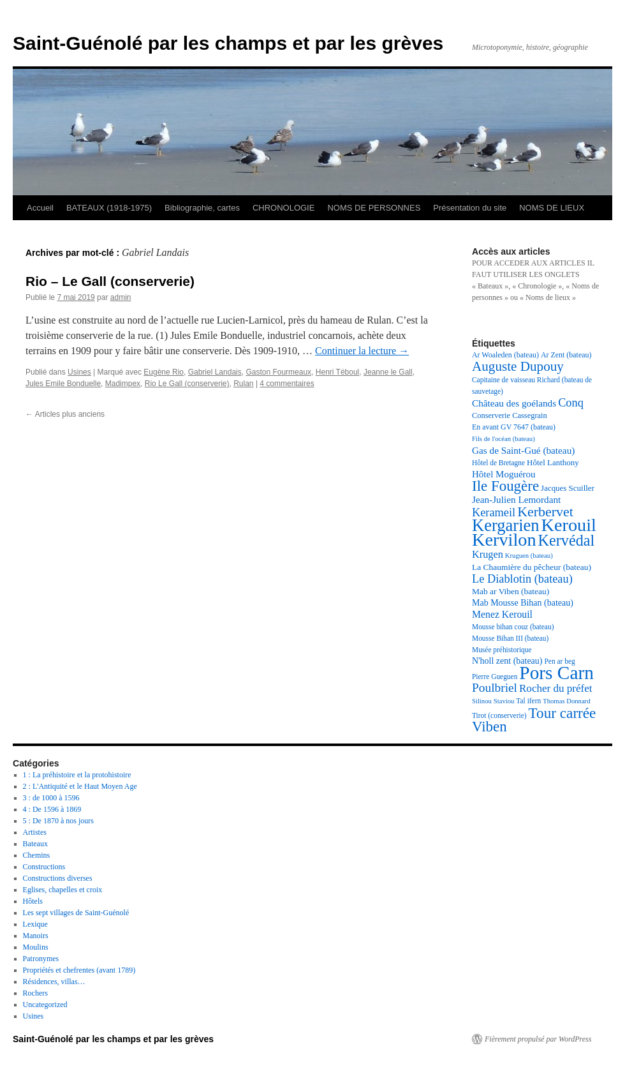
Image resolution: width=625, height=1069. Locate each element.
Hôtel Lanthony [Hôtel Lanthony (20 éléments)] (553, 462)
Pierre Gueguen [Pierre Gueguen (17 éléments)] (494, 676)
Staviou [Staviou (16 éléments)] (504, 701)
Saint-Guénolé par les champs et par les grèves (228, 43)
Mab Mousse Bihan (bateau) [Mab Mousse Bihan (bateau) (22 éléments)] (522, 603)
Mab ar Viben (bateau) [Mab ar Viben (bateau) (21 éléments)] (510, 591)
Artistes (35, 832)
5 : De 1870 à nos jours (58, 820)
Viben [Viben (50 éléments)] (489, 727)
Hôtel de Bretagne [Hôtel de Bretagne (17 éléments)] (498, 463)
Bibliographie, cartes (202, 208)
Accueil (40, 208)
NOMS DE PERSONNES (373, 208)
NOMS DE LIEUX (551, 208)
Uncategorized (45, 1004)
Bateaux (35, 843)
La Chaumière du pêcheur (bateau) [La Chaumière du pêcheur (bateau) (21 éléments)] (531, 567)
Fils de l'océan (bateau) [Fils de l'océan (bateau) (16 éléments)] (503, 438)
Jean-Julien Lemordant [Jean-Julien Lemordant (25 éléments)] (516, 499)
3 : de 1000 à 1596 (51, 797)
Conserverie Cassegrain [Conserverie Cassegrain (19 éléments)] (509, 415)
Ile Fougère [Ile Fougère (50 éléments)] (505, 486)
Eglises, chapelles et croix (63, 889)
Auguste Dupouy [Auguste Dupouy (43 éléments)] (518, 366)
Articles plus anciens (65, 414)
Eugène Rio (163, 372)
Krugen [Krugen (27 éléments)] (487, 554)
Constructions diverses (57, 878)
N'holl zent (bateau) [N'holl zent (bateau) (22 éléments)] (507, 661)
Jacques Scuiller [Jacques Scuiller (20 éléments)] (567, 488)
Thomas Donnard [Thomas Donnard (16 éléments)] (566, 701)
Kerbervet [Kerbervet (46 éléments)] (545, 512)
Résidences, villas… (54, 981)
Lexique (35, 924)
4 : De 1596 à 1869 (52, 809)
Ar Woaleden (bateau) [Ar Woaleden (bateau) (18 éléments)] (505, 354)
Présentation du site (469, 208)
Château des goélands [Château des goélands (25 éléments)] (514, 403)
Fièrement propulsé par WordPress (538, 1039)
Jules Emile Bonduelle (63, 383)
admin (120, 297)
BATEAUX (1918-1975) (109, 208)
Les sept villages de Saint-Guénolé (76, 912)
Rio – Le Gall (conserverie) (110, 281)
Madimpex (122, 383)
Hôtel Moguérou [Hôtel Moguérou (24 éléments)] (504, 474)
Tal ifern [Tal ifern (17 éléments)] (528, 701)
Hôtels (33, 901)
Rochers (35, 993)
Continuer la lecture (362, 350)
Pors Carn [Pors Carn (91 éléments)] (556, 672)
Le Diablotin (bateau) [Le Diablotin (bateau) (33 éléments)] (522, 578)
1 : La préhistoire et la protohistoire (77, 774)
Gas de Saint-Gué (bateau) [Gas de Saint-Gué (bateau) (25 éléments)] (523, 450)
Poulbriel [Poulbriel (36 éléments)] (494, 687)
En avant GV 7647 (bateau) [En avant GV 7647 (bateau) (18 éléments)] (513, 426)
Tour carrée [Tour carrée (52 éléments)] (562, 713)
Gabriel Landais (215, 372)
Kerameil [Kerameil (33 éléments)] (493, 512)
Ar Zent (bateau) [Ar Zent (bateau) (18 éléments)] (566, 354)
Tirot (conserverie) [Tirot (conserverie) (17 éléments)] (499, 715)
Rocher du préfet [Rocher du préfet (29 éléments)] (555, 688)
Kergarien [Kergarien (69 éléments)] (506, 525)
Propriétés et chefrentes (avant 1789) (79, 970)
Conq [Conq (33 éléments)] (571, 402)
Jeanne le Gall (388, 372)
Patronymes (41, 958)
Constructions (44, 866)
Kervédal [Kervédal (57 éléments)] (566, 540)
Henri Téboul (337, 372)
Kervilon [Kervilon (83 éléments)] (504, 539)
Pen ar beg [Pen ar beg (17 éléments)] (559, 661)
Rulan (243, 383)
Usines (79, 372)
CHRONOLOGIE (284, 208)
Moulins (35, 947)
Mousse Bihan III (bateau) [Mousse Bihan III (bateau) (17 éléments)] (510, 638)
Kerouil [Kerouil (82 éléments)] (568, 525)
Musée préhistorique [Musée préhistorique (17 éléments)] (502, 650)
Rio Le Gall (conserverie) (187, 383)
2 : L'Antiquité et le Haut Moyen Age (80, 786)
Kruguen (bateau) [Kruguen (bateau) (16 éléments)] (529, 555)
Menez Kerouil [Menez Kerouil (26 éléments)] (502, 614)
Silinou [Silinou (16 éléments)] (482, 701)
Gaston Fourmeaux (278, 372)
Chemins (36, 855)
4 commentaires (287, 383)
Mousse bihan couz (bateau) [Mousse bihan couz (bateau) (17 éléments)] (513, 627)
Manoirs (35, 935)
